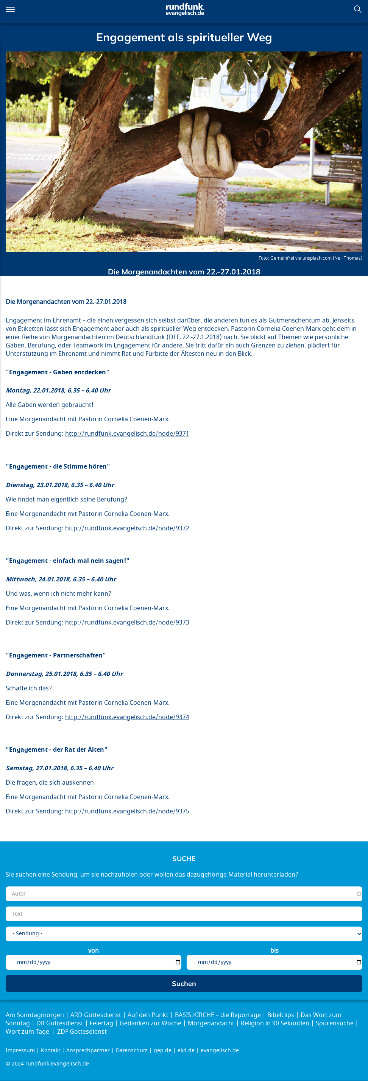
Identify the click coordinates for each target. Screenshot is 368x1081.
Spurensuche (335, 1023)
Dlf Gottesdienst (59, 1023)
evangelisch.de (220, 1051)
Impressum (20, 1051)
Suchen (357, 9)
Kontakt (50, 1051)
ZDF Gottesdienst (82, 1031)
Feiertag (101, 1023)
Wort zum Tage (28, 1031)
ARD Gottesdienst (95, 1015)
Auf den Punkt (148, 1015)
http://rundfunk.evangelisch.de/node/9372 (127, 528)
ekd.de (186, 1051)
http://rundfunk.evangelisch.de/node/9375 (127, 811)
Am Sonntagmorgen (35, 1015)
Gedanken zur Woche (150, 1023)
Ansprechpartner (88, 1051)
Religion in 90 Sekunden (275, 1023)
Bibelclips (280, 1015)
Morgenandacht (211, 1023)
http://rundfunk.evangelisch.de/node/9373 (127, 622)
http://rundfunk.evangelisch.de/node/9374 (127, 717)
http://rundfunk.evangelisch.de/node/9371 (127, 433)
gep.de (163, 1051)
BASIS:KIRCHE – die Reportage (218, 1015)
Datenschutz (132, 1051)
